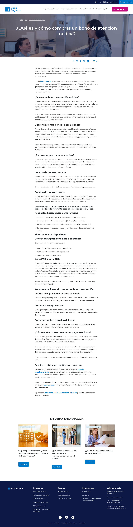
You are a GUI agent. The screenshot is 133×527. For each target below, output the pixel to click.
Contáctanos (82, 523)
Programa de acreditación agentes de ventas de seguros (116, 507)
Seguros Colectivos (64, 495)
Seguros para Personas (51, 9)
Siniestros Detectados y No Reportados (115, 492)
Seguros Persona (63, 491)
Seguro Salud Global (87, 9)
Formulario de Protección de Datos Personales (91, 499)
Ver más (23, 464)
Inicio (21, 20)
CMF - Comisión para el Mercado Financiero (114, 501)
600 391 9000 (86, 491)
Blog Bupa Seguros (39, 491)
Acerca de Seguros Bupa (41, 495)
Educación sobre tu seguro (37, 20)
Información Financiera (40, 502)
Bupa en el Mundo (39, 499)
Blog (26, 20)
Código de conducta (39, 506)
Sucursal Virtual (120, 9)
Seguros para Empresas (69, 9)
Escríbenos (85, 495)
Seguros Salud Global (64, 499)
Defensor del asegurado (114, 497)
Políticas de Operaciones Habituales (41, 510)
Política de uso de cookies (68, 523)
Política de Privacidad (53, 523)
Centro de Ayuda (101, 9)
